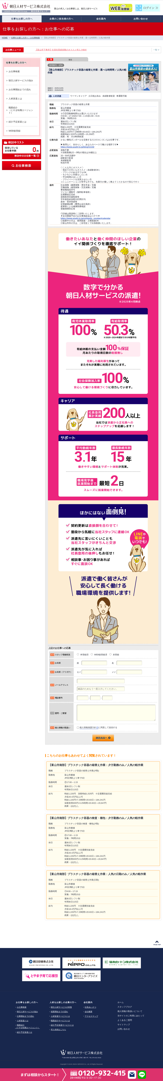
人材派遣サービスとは (60, 1016)
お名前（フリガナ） (63, 672)
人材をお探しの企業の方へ (63, 1002)
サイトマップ (123, 1024)
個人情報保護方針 (88, 727)
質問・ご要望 (60, 713)
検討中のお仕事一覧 (27, 155)
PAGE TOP (157, 944)
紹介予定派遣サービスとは (62, 1025)
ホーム (120, 1002)
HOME (5, 38)
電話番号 (59, 698)
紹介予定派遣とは (24, 1032)
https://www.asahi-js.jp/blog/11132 (77, 147)
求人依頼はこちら (58, 1029)
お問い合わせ (123, 1029)
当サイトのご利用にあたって (130, 1015)
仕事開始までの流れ (25, 1016)
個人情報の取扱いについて (129, 1011)
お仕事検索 (21, 165)
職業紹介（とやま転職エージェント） (27, 1026)
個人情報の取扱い (62, 728)
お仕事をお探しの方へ (27, 1002)
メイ (114, 672)
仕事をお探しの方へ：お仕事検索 (25, 38)
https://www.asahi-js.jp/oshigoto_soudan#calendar (85, 218)
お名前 (58, 663)
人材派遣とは (22, 1021)
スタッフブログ (124, 1007)
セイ (79, 672)
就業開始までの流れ (59, 1012)
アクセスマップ (91, 1016)
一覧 (156, 50)
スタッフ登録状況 (62, 655)
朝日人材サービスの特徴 (61, 1007)
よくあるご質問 (124, 1020)
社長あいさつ (90, 1007)
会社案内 (88, 1002)
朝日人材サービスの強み (27, 1012)
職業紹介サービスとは (60, 1021)
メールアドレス (61, 685)
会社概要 (88, 1012)
